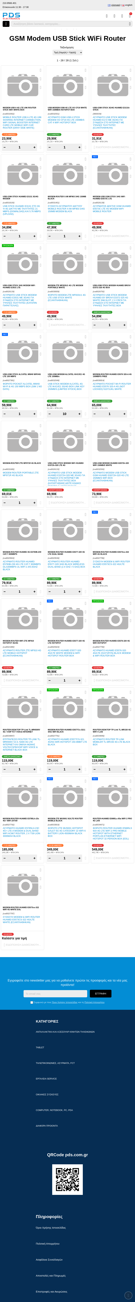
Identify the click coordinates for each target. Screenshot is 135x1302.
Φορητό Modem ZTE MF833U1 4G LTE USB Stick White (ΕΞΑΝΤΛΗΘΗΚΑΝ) (67, 298)
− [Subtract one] (5, 147)
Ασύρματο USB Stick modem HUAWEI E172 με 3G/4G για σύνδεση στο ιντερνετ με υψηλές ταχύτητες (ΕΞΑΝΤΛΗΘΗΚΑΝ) (110, 122)
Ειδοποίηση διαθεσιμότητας (113, 147)
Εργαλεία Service (46, 1078)
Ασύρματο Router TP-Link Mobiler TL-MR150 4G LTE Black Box (111, 742)
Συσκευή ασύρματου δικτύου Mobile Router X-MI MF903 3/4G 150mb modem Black (66, 209)
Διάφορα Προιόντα (47, 1125)
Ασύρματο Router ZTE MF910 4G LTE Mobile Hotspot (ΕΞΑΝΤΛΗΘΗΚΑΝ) (22, 653)
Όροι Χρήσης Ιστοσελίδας (65, 1002)
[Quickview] (40, 70)
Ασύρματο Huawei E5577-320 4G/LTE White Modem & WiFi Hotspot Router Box (64, 653)
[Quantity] (19, 147)
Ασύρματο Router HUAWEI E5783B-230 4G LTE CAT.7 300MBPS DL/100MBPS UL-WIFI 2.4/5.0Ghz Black (22, 565)
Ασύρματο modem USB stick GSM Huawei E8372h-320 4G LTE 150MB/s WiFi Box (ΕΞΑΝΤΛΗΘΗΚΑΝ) (111, 476)
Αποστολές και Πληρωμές (51, 1275)
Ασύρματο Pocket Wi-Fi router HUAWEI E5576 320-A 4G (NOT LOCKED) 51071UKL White (112, 386)
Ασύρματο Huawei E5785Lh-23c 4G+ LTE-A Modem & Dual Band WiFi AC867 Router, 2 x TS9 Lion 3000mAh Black (21, 832)
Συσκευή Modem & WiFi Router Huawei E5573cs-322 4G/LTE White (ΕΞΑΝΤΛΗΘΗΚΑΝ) (21, 920)
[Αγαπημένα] (114, 16)
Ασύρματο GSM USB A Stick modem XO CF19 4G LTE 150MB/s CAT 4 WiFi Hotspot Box (66, 120)
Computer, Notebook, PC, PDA (54, 1110)
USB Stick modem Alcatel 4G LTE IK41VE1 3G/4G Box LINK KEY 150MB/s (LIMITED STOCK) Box (66, 386)
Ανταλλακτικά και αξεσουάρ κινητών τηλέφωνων (65, 1032)
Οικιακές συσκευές (47, 1094)
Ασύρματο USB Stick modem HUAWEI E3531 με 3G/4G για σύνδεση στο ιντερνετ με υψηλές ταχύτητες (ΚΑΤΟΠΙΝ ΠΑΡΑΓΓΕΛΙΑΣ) (20, 300)
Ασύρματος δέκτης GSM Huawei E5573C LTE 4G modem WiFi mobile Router (112, 209)
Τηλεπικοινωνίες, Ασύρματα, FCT (55, 1063)
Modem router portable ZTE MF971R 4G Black (21, 474)
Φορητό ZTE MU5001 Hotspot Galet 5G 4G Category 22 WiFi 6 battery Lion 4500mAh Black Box (67, 832)
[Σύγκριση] (106, 16)
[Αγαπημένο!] (40, 79)
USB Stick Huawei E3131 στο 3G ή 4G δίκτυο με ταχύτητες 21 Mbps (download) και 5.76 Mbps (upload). (22, 210)
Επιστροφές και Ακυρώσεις (51, 1291)
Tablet (40, 1047)
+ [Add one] (34, 147)
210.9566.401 (9, 3)
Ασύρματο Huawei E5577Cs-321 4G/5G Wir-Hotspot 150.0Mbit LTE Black (67, 742)
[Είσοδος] (122, 16)
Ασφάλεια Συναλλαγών (49, 1259)
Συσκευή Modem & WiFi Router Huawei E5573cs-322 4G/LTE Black (111, 564)
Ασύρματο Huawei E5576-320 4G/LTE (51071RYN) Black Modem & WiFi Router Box (112, 653)
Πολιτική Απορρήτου (94, 1002)
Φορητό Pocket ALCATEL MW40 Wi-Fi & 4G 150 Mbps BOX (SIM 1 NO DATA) (22, 386)
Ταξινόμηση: (67, 47)
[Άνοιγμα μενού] (6, 24)
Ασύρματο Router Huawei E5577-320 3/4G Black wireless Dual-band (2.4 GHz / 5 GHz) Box (66, 564)
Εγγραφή (100, 993)
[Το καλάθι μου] (129, 16)
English (128, 5)
